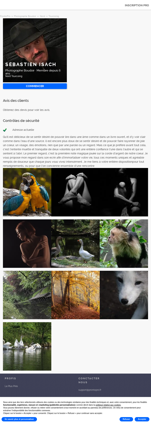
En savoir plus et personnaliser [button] (19, 419)
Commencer (35, 86)
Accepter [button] (142, 419)
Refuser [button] (126, 419)
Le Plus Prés (11, 386)
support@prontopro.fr (89, 390)
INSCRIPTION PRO (137, 5)
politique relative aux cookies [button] (108, 405)
